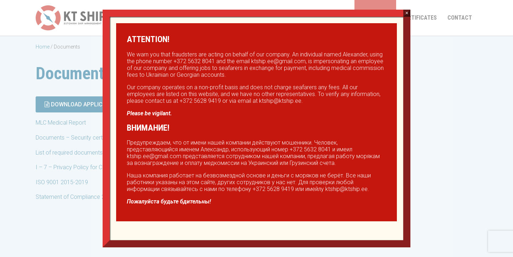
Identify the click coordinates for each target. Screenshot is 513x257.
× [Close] (406, 13)
